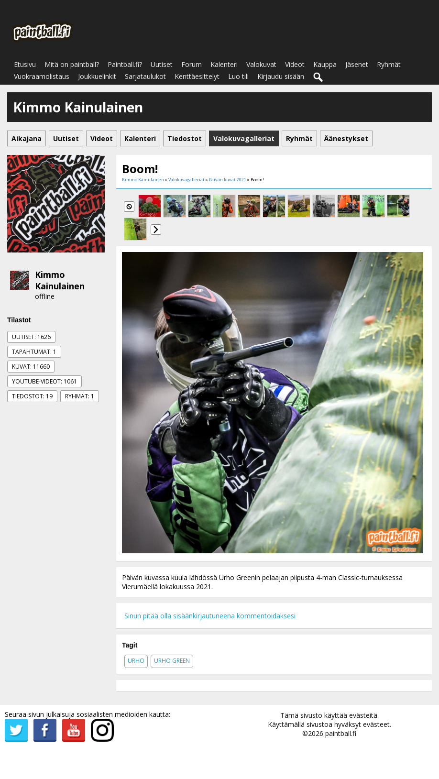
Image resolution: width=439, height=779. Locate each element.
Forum (191, 64)
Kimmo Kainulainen (60, 280)
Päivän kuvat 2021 (227, 179)
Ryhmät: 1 (79, 396)
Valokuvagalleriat (186, 179)
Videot (295, 64)
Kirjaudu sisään (280, 76)
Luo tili (238, 76)
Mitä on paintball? (71, 64)
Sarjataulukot (145, 76)
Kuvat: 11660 (31, 366)
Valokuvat (261, 64)
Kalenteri (224, 64)
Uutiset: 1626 (31, 337)
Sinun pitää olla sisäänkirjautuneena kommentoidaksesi (210, 615)
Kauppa (325, 64)
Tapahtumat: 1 (34, 352)
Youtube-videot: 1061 (44, 381)
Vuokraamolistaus (41, 76)
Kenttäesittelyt (197, 76)
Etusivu (25, 64)
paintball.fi (340, 733)
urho (136, 661)
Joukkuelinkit (97, 76)
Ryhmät (389, 64)
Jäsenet (356, 64)
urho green (172, 661)
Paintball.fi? (125, 64)
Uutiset (162, 64)
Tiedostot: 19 (32, 396)
